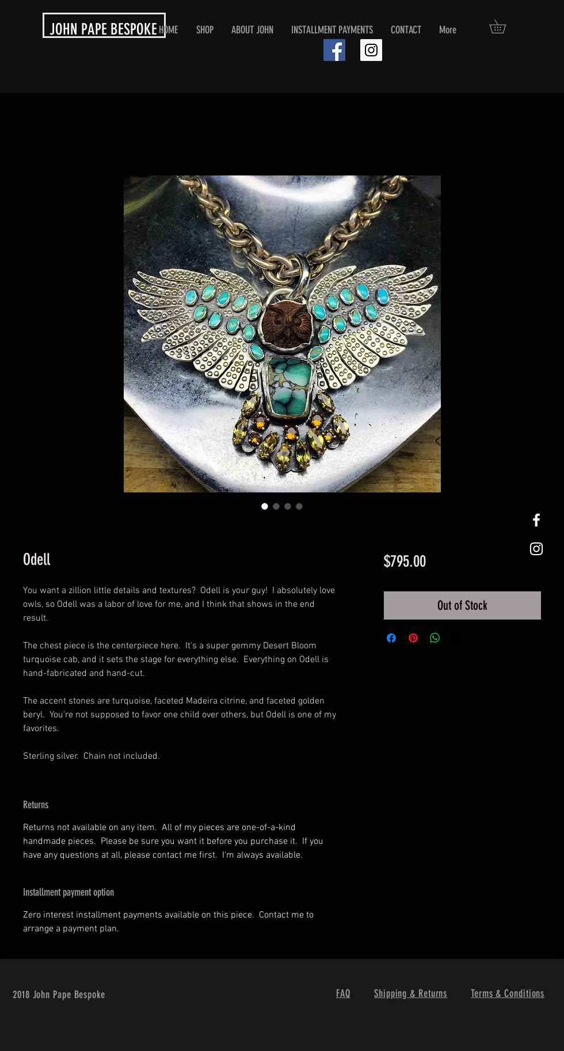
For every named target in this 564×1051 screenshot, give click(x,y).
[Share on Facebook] (391, 638)
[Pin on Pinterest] (413, 638)
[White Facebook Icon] (536, 520)
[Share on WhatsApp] (435, 638)
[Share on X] (457, 638)
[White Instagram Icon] (536, 548)
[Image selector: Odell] (264, 506)
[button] (504, 26)
